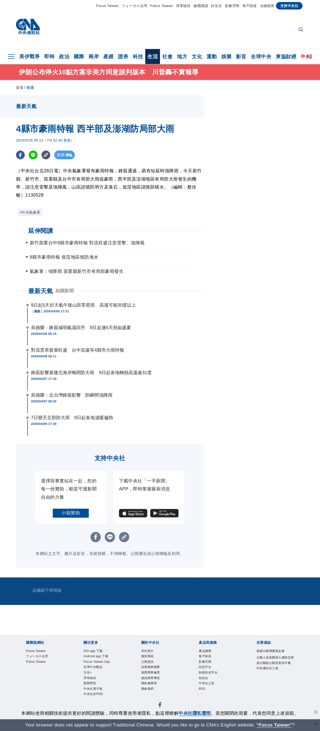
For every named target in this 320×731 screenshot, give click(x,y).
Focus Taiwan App (99, 663)
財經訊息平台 (209, 676)
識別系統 (148, 657)
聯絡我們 (148, 694)
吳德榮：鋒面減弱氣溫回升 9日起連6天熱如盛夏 (81, 327)
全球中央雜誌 (94, 669)
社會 (167, 56)
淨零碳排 (183, 6)
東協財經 (286, 56)
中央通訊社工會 (269, 676)
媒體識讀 (201, 6)
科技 (138, 56)
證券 (123, 56)
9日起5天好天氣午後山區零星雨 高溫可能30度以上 (83, 305)
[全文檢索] (301, 30)
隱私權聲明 (150, 688)
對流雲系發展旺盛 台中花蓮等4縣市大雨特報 (77, 350)
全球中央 (261, 56)
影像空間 (232, 6)
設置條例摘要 (152, 669)
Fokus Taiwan (161, 6)
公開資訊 (148, 663)
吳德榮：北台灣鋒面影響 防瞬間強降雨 (71, 395)
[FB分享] (20, 155)
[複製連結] (46, 155)
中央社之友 (208, 688)
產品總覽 (206, 651)
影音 (241, 56)
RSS (202, 694)
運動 (211, 56)
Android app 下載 (98, 657)
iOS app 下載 (95, 651)
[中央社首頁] (28, 28)
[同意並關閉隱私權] (316, 712)
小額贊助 (71, 512)
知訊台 (204, 682)
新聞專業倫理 (152, 676)
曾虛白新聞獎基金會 (272, 651)
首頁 (19, 88)
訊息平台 (206, 669)
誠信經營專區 (152, 682)
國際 (79, 56)
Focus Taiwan (107, 6)
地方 (182, 56)
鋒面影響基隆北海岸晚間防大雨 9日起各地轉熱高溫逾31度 (91, 372)
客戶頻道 (249, 6)
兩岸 (93, 56)
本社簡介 (148, 651)
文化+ (88, 676)
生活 (153, 56)
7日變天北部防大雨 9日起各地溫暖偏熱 (72, 417)
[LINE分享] (33, 155)
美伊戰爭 (29, 56)
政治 (64, 56)
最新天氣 (40, 291)
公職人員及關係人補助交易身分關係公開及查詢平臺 (274, 664)
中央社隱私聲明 (194, 713)
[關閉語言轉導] (316, 724)
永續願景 (267, 6)
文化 (197, 56)
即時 (49, 56)
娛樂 (226, 56)
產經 (108, 56)
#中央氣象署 (30, 212)
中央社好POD (95, 700)
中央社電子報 (94, 694)
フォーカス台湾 (134, 6)
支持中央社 (289, 6)
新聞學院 (91, 688)
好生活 (216, 6)
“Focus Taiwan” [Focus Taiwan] (274, 724)
